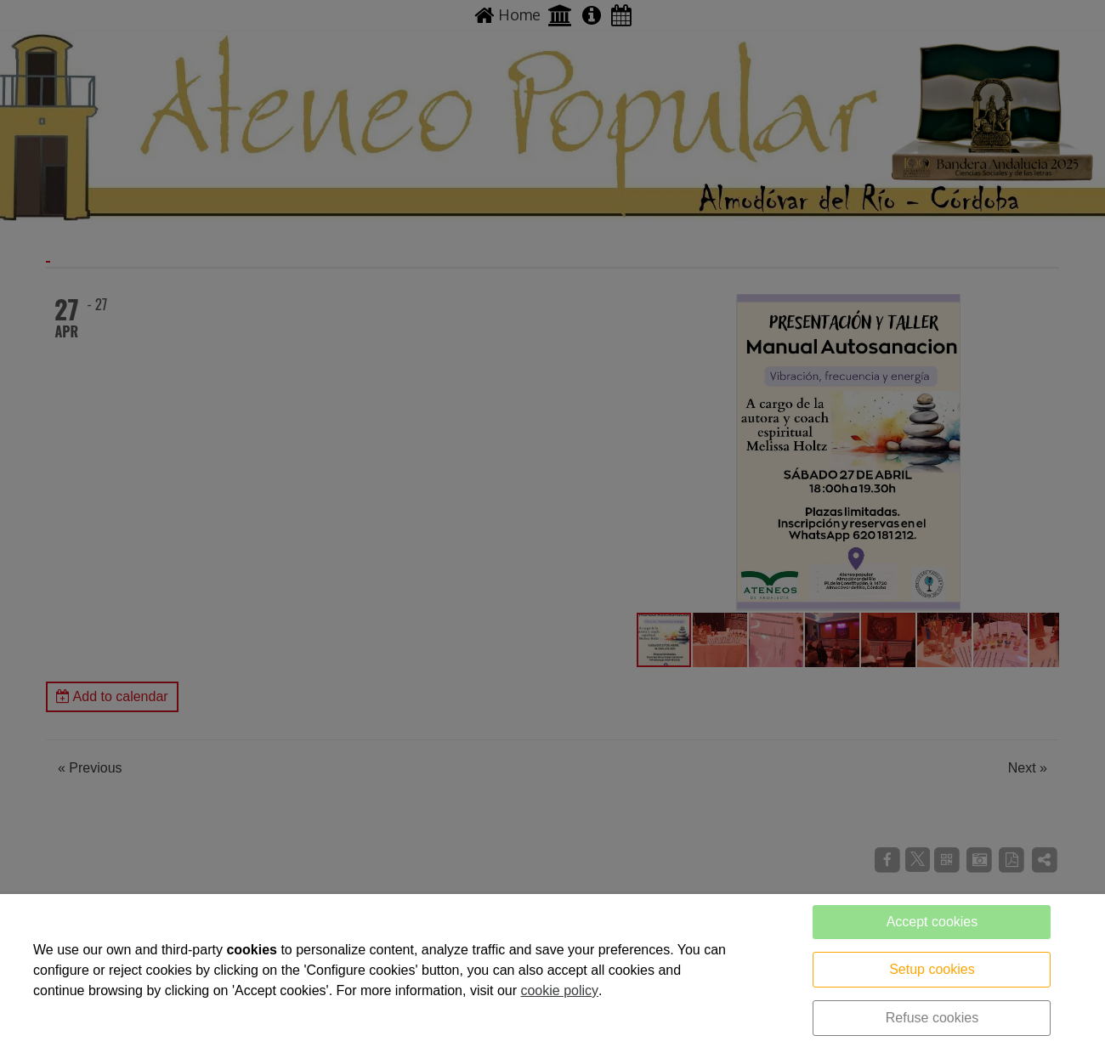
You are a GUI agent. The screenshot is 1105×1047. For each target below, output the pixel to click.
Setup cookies (932, 969)
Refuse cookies (932, 1017)
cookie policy (559, 990)
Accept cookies (932, 921)
